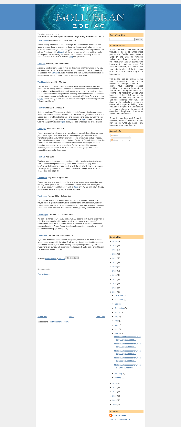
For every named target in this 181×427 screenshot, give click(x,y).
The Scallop (42, 196)
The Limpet (42, 82)
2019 (114, 271)
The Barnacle (43, 40)
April (117, 329)
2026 (114, 241)
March (117, 333)
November (119, 299)
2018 (114, 275)
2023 (114, 254)
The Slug (41, 157)
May (117, 325)
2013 (114, 383)
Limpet (61, 52)
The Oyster (42, 178)
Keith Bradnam (119, 415)
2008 (114, 404)
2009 (114, 400)
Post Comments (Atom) (59, 322)
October (118, 304)
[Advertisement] (59, 295)
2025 (114, 246)
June (117, 321)
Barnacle (55, 73)
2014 (114, 292)
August (118, 312)
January (118, 378)
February (119, 373)
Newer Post (42, 317)
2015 (114, 288)
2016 (114, 284)
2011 (114, 392)
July (117, 316)
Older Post (100, 317)
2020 (114, 267)
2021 (114, 262)
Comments (117, 140)
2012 (114, 387)
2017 (114, 279)
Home (71, 317)
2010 (114, 396)
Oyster (40, 98)
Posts (114, 136)
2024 (114, 250)
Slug (71, 57)
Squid (68, 119)
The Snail (41, 63)
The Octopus (43, 214)
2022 (114, 258)
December (119, 295)
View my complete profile (119, 419)
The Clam (42, 108)
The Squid (42, 129)
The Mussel (42, 235)
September (119, 308)
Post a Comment (45, 274)
